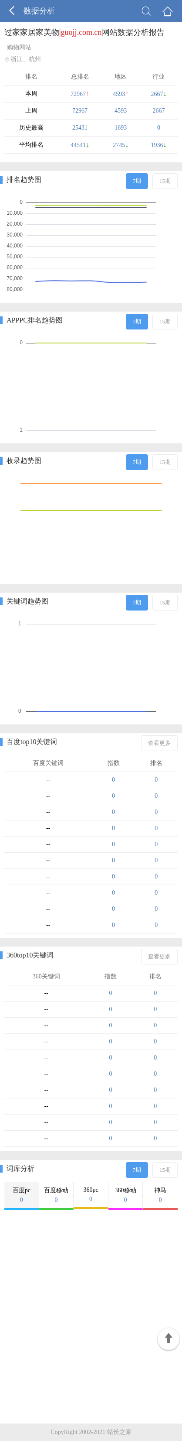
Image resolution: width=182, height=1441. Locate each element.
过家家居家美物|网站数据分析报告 (84, 32)
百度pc (21, 1195)
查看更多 (159, 743)
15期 (165, 181)
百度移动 (56, 1195)
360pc (91, 1195)
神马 (160, 1195)
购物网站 (19, 47)
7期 (137, 181)
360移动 (125, 1195)
